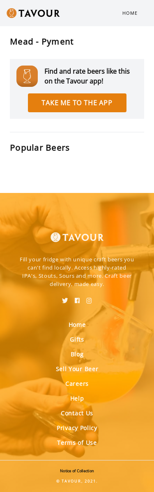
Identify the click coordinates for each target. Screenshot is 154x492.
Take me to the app (76, 102)
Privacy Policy (77, 428)
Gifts (77, 339)
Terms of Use (77, 443)
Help (77, 398)
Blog (77, 354)
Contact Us (77, 413)
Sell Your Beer (77, 369)
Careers (77, 384)
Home (130, 13)
